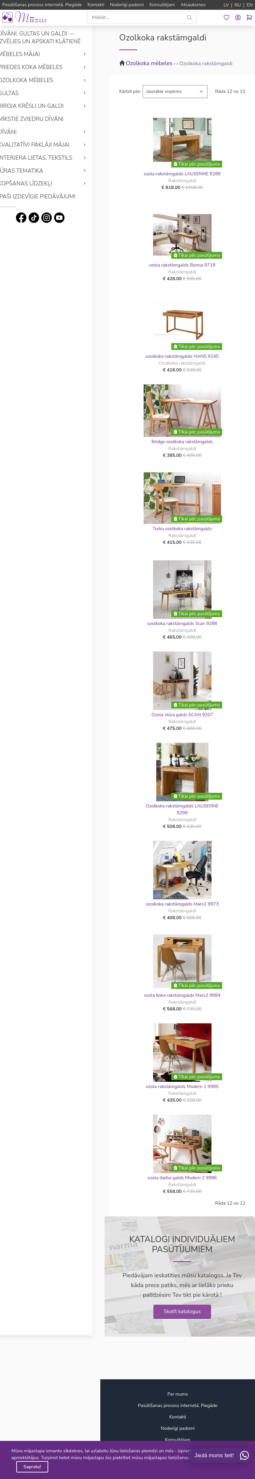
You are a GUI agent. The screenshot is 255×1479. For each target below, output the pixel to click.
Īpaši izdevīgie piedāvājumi (48, 196)
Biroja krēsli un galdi (42, 106)
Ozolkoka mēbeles (37, 80)
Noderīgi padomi (178, 1428)
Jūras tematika (32, 171)
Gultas (20, 93)
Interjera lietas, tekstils (47, 158)
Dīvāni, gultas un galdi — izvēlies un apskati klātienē (51, 37)
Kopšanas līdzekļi (37, 183)
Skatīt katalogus (182, 1311)
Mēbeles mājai (31, 54)
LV (226, 5)
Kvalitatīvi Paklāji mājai (45, 145)
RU (237, 5)
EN (250, 5)
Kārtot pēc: (130, 91)
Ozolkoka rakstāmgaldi (205, 63)
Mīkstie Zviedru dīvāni (42, 119)
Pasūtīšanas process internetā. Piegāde (177, 1405)
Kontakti (177, 1417)
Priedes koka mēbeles (42, 67)
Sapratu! (32, 1467)
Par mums (177, 1394)
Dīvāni (19, 132)
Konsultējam (178, 1440)
